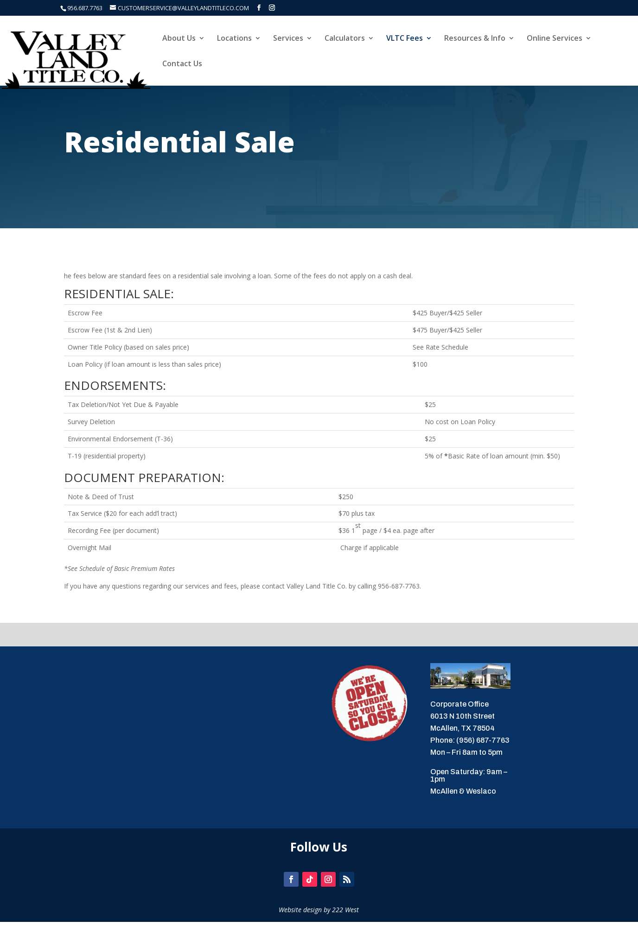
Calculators (345, 39)
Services (288, 39)
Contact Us (182, 64)
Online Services (554, 39)
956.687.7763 (84, 8)
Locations (234, 39)
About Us (179, 39)
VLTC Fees (404, 39)
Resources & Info (474, 39)
